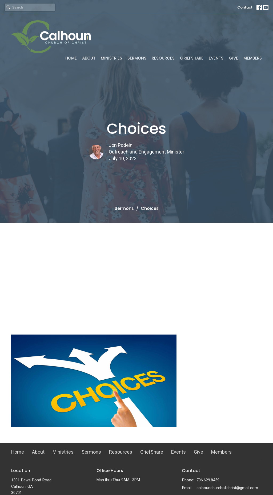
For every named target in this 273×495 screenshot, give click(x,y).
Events (216, 58)
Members (252, 58)
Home (71, 58)
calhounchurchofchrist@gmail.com (227, 488)
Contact (244, 7)
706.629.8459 (207, 480)
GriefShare (191, 58)
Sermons (136, 58)
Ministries (111, 58)
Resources (163, 58)
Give (233, 58)
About (88, 58)
